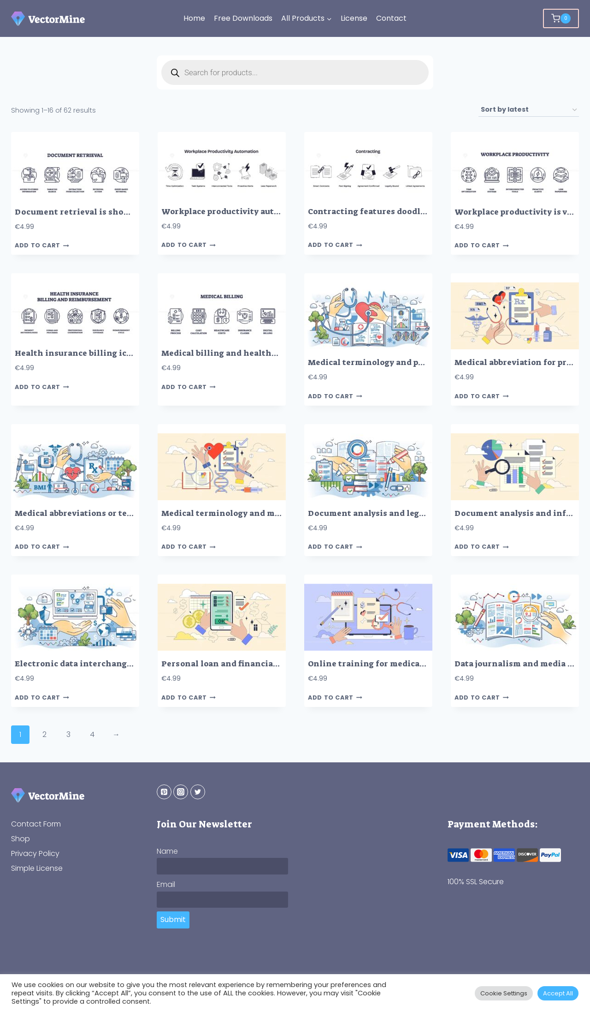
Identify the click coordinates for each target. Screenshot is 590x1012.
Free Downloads (243, 18)
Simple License (37, 868)
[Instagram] (180, 791)
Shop (20, 838)
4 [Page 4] (92, 734)
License (354, 18)
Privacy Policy (35, 853)
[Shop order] (528, 110)
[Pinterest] (164, 791)
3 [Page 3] (68, 734)
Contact (391, 18)
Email (166, 884)
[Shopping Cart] (561, 18)
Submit (173, 919)
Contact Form (36, 824)
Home (194, 18)
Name (167, 851)
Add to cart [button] (42, 246)
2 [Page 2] (44, 734)
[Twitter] (197, 791)
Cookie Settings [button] (503, 993)
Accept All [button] (558, 993)
